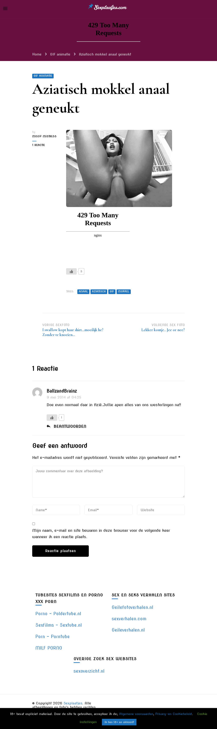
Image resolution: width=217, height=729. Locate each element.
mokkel (123, 291)
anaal (83, 291)
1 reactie (45, 145)
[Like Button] (71, 271)
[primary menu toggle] (5, 8)
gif (112, 291)
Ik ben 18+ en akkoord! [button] (119, 722)
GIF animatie (43, 75)
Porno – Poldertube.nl (58, 613)
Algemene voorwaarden (136, 714)
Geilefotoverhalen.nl (132, 607)
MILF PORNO (48, 648)
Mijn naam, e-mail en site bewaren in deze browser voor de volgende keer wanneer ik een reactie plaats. (101, 533)
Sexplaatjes (73, 703)
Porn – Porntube (52, 636)
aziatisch (99, 291)
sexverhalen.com (129, 618)
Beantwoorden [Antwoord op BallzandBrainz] (70, 426)
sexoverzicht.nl (89, 671)
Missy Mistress (44, 136)
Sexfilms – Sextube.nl (58, 625)
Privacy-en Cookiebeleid (173, 714)
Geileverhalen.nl (128, 630)
